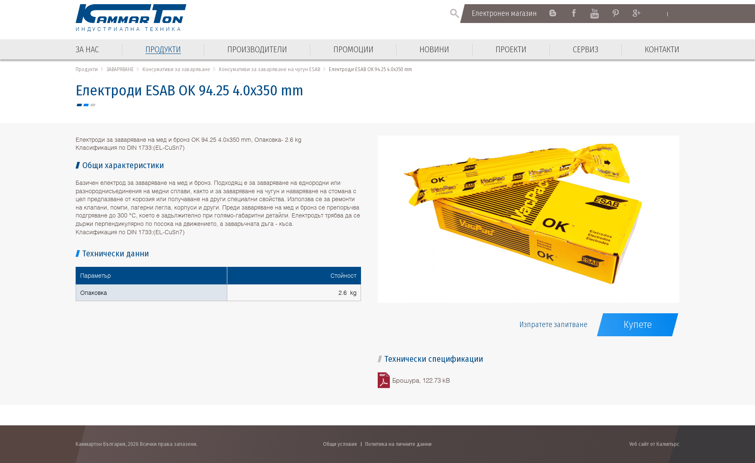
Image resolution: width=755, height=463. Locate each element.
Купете (637, 324)
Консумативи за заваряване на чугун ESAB (269, 69)
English (659, 13)
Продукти (87, 69)
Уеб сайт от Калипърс (654, 444)
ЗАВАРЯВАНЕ (120, 69)
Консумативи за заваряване (176, 69)
